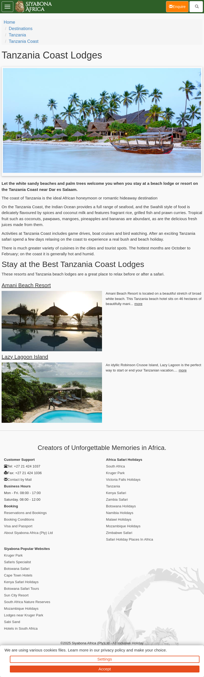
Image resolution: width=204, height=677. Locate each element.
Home (9, 22)
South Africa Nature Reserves (27, 602)
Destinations (20, 28)
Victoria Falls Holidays (123, 480)
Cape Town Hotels (18, 575)
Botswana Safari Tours (21, 589)
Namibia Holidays (119, 513)
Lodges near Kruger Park (23, 615)
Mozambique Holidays (123, 526)
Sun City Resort (16, 595)
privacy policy (113, 650)
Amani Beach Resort (26, 285)
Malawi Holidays (118, 519)
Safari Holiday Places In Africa (129, 539)
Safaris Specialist (17, 562)
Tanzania (17, 35)
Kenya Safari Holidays (21, 582)
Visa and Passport (18, 526)
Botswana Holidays (121, 506)
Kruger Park (115, 473)
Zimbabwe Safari (119, 533)
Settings (104, 659)
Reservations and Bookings (25, 513)
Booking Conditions (19, 519)
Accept (105, 669)
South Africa (115, 466)
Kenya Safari (116, 493)
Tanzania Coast (24, 41)
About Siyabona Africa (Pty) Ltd (28, 533)
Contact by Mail (19, 480)
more (138, 304)
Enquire (179, 6)
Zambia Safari (117, 500)
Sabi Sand (12, 622)
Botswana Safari (16, 569)
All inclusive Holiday (127, 643)
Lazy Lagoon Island (25, 357)
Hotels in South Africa (21, 628)
